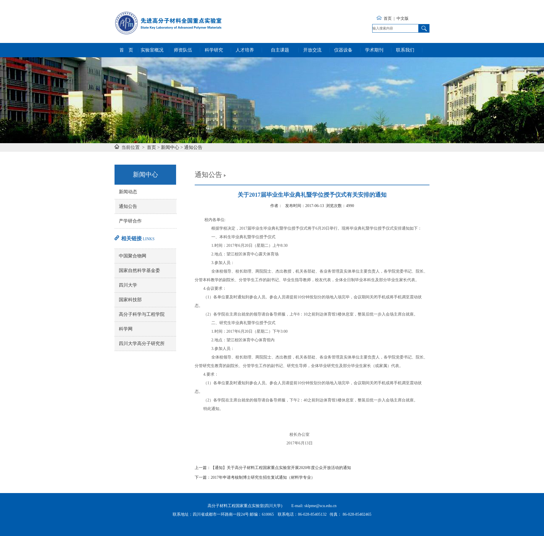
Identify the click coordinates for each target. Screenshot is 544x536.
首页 (388, 18)
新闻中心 (170, 147)
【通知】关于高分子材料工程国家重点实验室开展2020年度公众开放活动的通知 (281, 468)
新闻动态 (128, 191)
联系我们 (405, 50)
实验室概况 (152, 50)
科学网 (126, 328)
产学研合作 (130, 220)
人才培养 (245, 50)
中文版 (403, 18)
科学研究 (214, 50)
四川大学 (128, 285)
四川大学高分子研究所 (142, 343)
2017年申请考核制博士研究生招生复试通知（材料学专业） (263, 477)
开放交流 (312, 50)
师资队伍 (183, 50)
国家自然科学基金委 (139, 270)
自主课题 (280, 50)
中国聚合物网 (132, 255)
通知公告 (193, 147)
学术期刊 (374, 50)
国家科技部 (130, 299)
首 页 (126, 50)
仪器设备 (343, 50)
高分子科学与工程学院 (142, 314)
